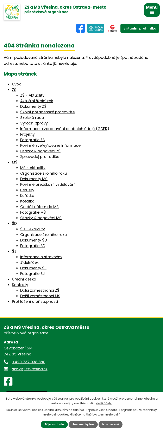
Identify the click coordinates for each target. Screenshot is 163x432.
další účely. (104, 403)
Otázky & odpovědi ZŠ (40, 151)
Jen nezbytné (83, 424)
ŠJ (14, 251)
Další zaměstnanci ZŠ (39, 290)
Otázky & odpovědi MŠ (41, 217)
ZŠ (14, 89)
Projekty (27, 134)
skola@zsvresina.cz (30, 369)
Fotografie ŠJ (32, 273)
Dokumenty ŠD (33, 240)
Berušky (27, 190)
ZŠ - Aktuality (32, 95)
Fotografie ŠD (32, 245)
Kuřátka (27, 195)
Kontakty (20, 284)
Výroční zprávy (34, 123)
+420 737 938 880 (28, 362)
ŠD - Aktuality (32, 229)
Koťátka (27, 201)
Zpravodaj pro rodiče (39, 156)
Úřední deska (24, 279)
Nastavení (110, 424)
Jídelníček (29, 262)
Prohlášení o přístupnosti (35, 301)
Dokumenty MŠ (34, 178)
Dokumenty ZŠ (33, 106)
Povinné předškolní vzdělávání (47, 184)
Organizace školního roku (43, 173)
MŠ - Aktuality (32, 167)
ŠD (14, 223)
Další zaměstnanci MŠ (40, 295)
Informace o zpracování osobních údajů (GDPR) (64, 128)
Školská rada (32, 117)
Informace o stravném (41, 256)
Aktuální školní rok (36, 100)
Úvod (16, 84)
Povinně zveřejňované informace (50, 145)
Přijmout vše (54, 424)
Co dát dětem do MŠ (39, 206)
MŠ (14, 162)
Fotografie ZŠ (32, 139)
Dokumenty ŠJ (33, 268)
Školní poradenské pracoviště (47, 112)
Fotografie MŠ (33, 212)
